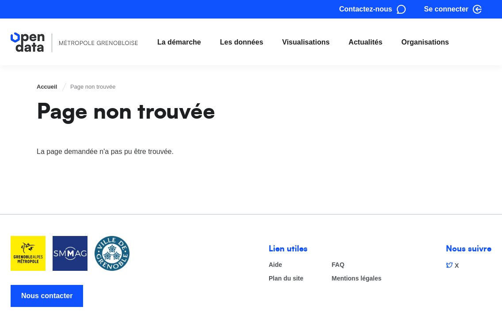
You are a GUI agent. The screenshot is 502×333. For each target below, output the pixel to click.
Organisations (425, 42)
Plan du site (286, 278)
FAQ (338, 265)
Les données (241, 42)
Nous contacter (46, 295)
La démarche (179, 42)
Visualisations (306, 42)
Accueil (47, 86)
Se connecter (446, 9)
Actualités (365, 42)
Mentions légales (357, 278)
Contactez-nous (365, 9)
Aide (275, 265)
